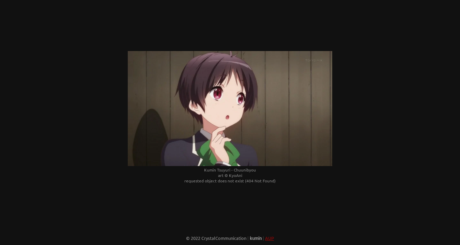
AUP (269, 238)
